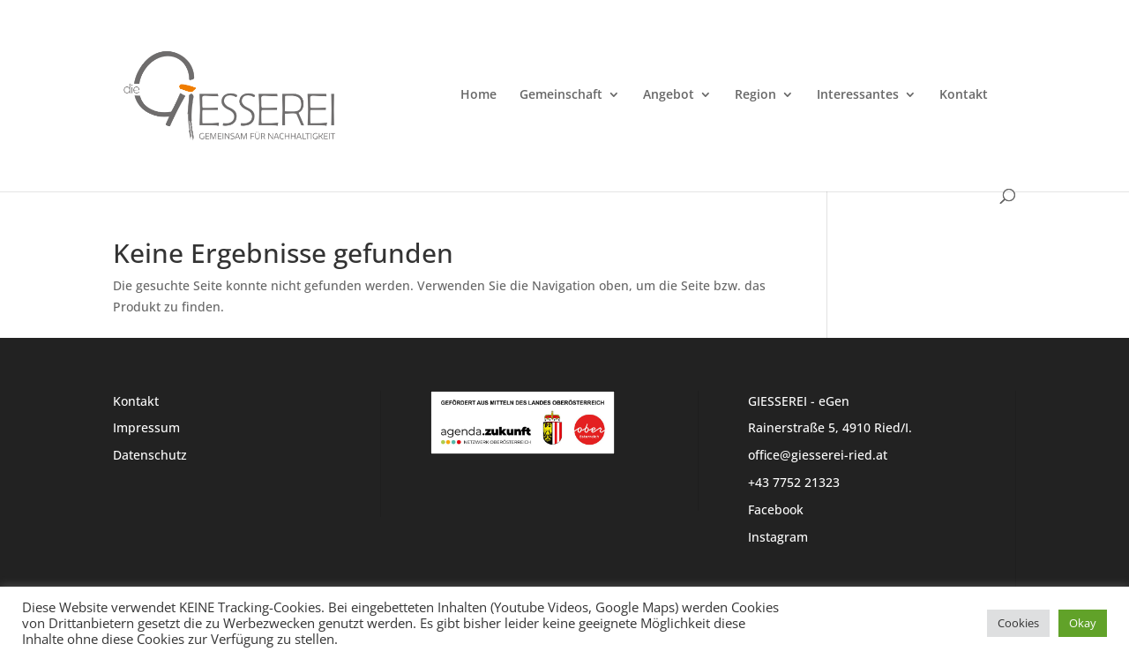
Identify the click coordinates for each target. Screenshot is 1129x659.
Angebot (668, 95)
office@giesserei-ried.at (817, 454)
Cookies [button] (1018, 623)
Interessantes (858, 95)
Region (755, 95)
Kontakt (963, 95)
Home (478, 95)
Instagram (778, 536)
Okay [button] (1082, 623)
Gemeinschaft (561, 95)
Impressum (146, 427)
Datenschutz (150, 454)
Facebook (776, 509)
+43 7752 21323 (794, 482)
